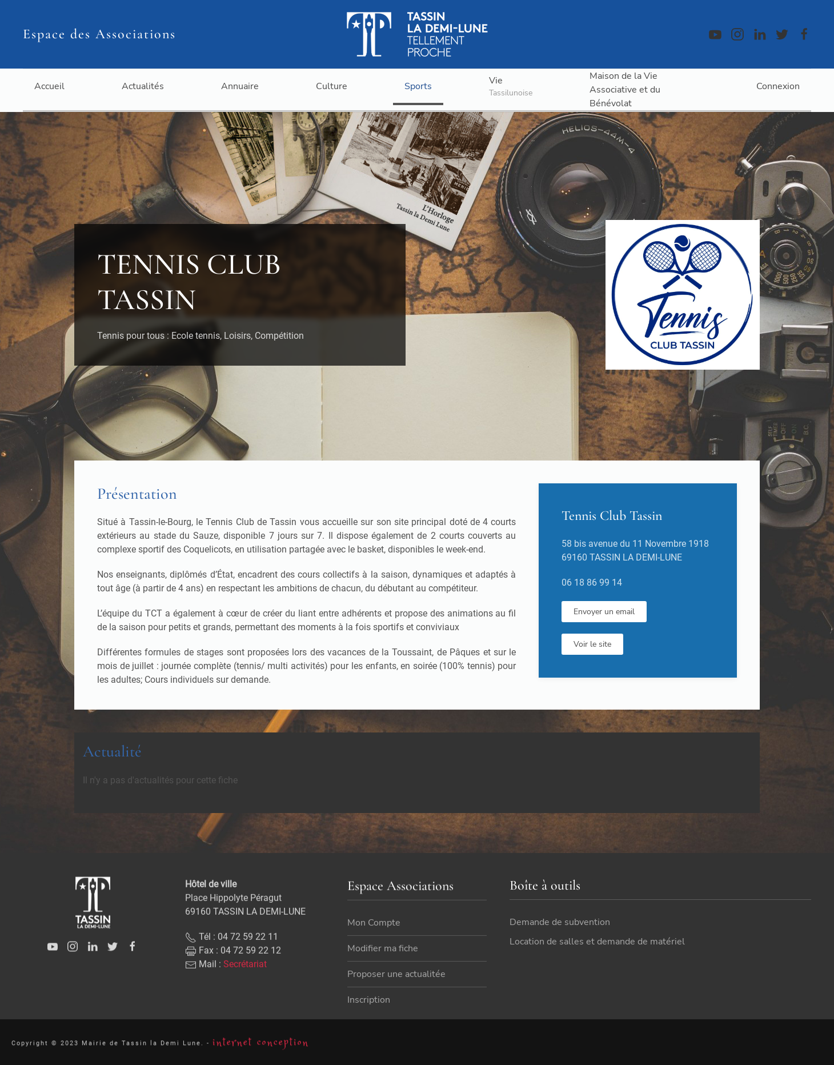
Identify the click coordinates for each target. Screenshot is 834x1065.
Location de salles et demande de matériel (597, 951)
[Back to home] (417, 34)
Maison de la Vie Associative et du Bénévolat (625, 90)
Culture (331, 86)
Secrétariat (245, 985)
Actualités (143, 86)
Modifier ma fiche (382, 970)
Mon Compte (373, 944)
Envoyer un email (604, 611)
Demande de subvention (560, 932)
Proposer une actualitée (396, 996)
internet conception (260, 1047)
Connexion (778, 86)
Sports (418, 86)
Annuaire (240, 86)
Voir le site (592, 644)
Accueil (49, 86)
